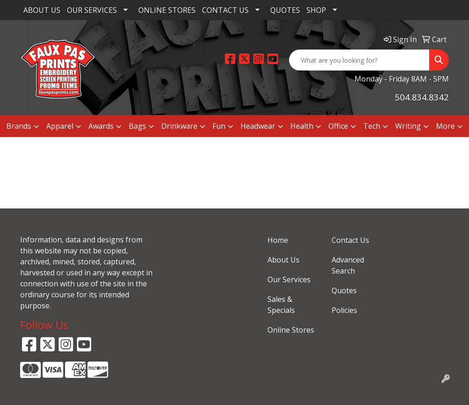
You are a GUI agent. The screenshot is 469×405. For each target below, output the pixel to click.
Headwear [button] (257, 126)
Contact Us (350, 240)
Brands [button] (18, 126)
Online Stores (290, 330)
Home (277, 240)
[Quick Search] (359, 60)
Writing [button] (408, 126)
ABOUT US (41, 10)
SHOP (316, 10)
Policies (344, 310)
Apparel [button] (59, 126)
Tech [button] (371, 126)
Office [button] (338, 126)
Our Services (289, 279)
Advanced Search (348, 265)
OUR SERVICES (92, 10)
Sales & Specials (281, 304)
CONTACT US (225, 10)
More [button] (445, 126)
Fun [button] (219, 126)
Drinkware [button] (179, 126)
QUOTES (285, 10)
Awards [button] (101, 126)
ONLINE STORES (167, 10)
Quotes (344, 290)
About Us (283, 260)
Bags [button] (137, 126)
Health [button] (301, 126)
